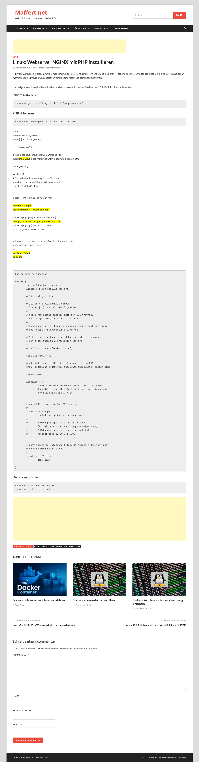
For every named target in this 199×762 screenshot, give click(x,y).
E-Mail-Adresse (23, 710)
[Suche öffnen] (185, 28)
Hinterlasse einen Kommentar (46, 67)
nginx (59, 546)
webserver (74, 546)
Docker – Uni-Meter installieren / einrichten (39, 600)
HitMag (182, 757)
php (65, 546)
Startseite (21, 28)
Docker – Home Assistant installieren (94, 600)
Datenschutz (102, 28)
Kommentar (21, 655)
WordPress (168, 757)
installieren (40, 546)
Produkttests (60, 28)
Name (17, 696)
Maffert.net (31, 12)
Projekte (38, 28)
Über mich (80, 28)
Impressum (121, 28)
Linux (15, 57)
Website (17, 724)
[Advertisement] (69, 46)
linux (51, 546)
